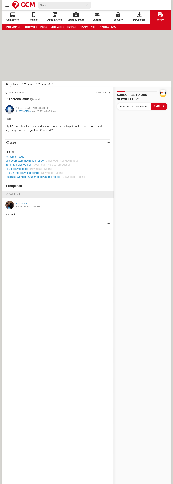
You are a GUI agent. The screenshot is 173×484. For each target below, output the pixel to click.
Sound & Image (75, 16)
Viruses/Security (108, 27)
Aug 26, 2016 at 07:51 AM (44, 111)
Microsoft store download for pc (24, 160)
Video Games (57, 27)
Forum (160, 16)
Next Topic (101, 92)
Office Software (12, 27)
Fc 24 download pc (16, 168)
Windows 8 (44, 84)
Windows (29, 84)
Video (94, 27)
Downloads (139, 16)
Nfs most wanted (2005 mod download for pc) (33, 176)
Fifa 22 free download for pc (22, 172)
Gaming (97, 16)
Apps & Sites (54, 16)
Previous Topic (16, 92)
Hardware (71, 27)
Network (84, 27)
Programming (30, 27)
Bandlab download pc (18, 164)
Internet (43, 27)
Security (118, 16)
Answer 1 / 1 (12, 194)
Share (13, 143)
